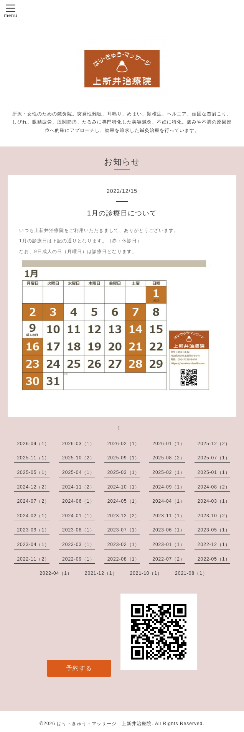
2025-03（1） (123, 472)
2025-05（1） (33, 472)
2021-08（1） (191, 573)
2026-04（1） (33, 443)
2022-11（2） (33, 559)
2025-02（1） (168, 472)
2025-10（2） (78, 458)
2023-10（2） (214, 515)
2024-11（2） (78, 487)
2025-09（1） (123, 458)
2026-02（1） (123, 443)
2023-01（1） (168, 544)
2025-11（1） (33, 458)
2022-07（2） (168, 559)
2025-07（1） (214, 458)
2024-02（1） (33, 515)
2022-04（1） (56, 573)
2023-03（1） (78, 544)
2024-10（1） (123, 487)
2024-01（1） (78, 515)
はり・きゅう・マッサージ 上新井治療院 (104, 723)
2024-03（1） (214, 501)
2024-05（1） (123, 501)
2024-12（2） (33, 487)
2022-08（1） (123, 559)
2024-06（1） (78, 501)
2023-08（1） (78, 530)
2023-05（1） (214, 530)
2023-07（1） (123, 530)
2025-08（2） (168, 458)
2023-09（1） (33, 530)
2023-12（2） (123, 515)
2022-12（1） (214, 544)
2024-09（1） (168, 487)
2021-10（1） (146, 573)
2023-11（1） (168, 515)
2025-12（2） (214, 443)
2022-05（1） (214, 559)
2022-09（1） (78, 559)
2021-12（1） (101, 573)
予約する (79, 668)
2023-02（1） (123, 544)
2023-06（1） (168, 530)
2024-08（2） (214, 487)
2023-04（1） (33, 544)
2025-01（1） (214, 472)
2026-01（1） (168, 443)
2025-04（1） (78, 472)
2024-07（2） (33, 501)
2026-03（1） (78, 443)
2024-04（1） (168, 501)
